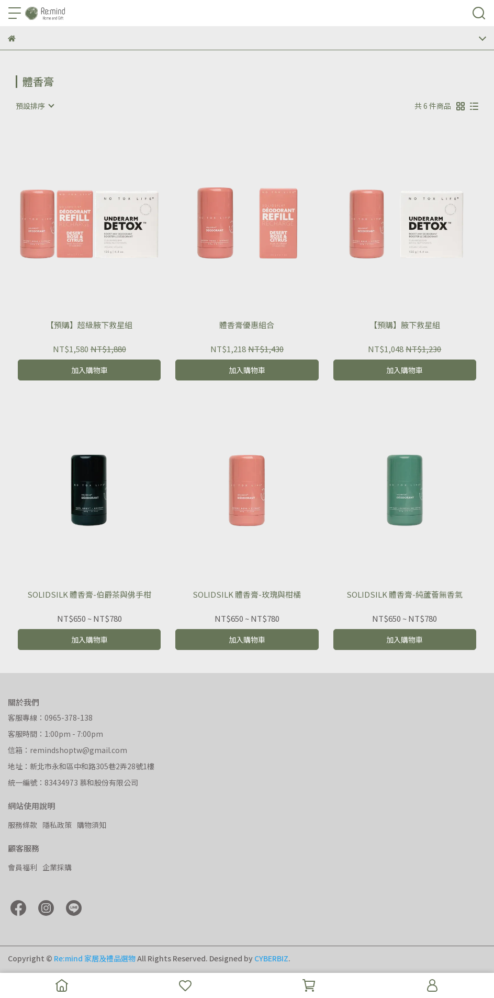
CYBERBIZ (271, 958)
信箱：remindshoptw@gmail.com (67, 750)
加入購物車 (89, 370)
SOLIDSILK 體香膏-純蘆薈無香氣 (404, 595)
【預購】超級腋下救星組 (89, 325)
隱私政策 (57, 825)
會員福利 (22, 867)
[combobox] (34, 105)
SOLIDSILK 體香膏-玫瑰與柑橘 (247, 595)
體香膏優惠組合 (246, 325)
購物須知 (91, 825)
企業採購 (57, 867)
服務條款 (22, 825)
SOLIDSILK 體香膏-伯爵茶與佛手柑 (89, 595)
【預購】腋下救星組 (404, 325)
